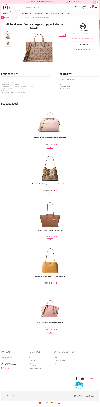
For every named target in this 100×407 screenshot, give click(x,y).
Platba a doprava (33, 366)
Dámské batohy (26, 14)
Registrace (31, 363)
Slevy (68, 14)
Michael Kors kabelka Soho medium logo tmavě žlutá (50, 276)
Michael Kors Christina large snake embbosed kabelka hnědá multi (50, 184)
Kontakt (55, 358)
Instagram (90, 378)
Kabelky (14, 14)
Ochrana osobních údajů (35, 368)
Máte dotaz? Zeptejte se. (82, 49)
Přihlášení (80, 2)
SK (94, 2)
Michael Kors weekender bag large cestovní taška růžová (50, 137)
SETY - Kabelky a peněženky (54, 14)
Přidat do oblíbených (85, 44)
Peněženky (38, 14)
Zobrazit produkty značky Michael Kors (82, 34)
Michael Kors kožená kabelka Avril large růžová (50, 323)
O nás (30, 358)
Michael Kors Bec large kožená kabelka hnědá (50, 230)
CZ (97, 2)
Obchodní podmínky (34, 360)
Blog (55, 363)
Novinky (5, 14)
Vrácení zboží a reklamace (60, 360)
